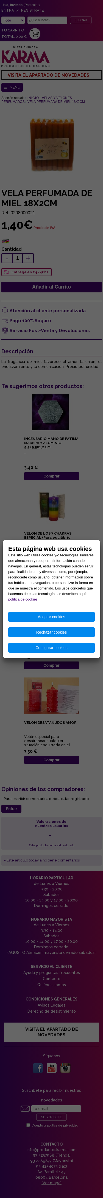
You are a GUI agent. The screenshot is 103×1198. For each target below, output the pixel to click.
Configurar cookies (51, 647)
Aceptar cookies (51, 617)
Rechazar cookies (51, 632)
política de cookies (23, 599)
